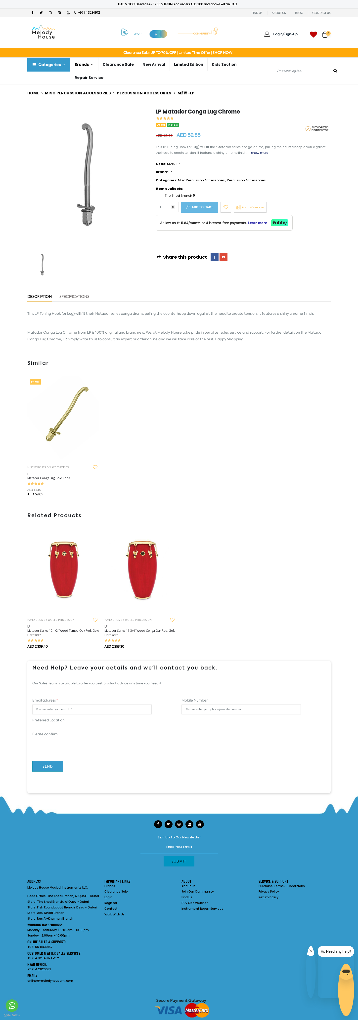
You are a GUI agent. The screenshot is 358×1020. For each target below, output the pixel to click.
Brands (82, 64)
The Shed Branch (180, 196)
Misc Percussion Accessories (78, 93)
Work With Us (114, 914)
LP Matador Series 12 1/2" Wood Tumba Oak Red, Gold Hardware (63, 630)
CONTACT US (321, 13)
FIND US (257, 13)
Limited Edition (188, 64)
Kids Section (224, 64)
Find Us (186, 897)
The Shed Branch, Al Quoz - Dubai (73, 896)
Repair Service (89, 77)
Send (48, 766)
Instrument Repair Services (202, 908)
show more (259, 153)
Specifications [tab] (74, 297)
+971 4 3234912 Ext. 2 (43, 958)
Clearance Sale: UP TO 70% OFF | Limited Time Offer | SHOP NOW (177, 52)
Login (108, 897)
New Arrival (153, 64)
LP (170, 172)
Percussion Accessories (144, 93)
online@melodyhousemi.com (50, 981)
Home (33, 93)
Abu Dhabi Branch (50, 913)
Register (110, 903)
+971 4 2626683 (39, 969)
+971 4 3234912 (87, 12)
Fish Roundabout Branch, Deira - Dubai (66, 907)
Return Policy (268, 897)
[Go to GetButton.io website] (12, 1015)
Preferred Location (48, 720)
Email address (45, 700)
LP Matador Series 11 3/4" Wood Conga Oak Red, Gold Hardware (140, 630)
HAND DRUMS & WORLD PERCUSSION (51, 620)
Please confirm (45, 734)
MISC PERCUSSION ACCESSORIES (48, 467)
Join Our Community (197, 891)
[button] (326, 32)
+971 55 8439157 (40, 947)
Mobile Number (194, 700)
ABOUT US (279, 13)
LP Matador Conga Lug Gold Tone (48, 476)
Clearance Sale (118, 64)
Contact (111, 908)
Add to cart (202, 207)
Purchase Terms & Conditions (282, 886)
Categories (46, 65)
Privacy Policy (269, 891)
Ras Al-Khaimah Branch (55, 918)
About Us (188, 886)
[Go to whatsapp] (12, 1005)
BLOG (299, 13)
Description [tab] (39, 297)
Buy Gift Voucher (194, 903)
